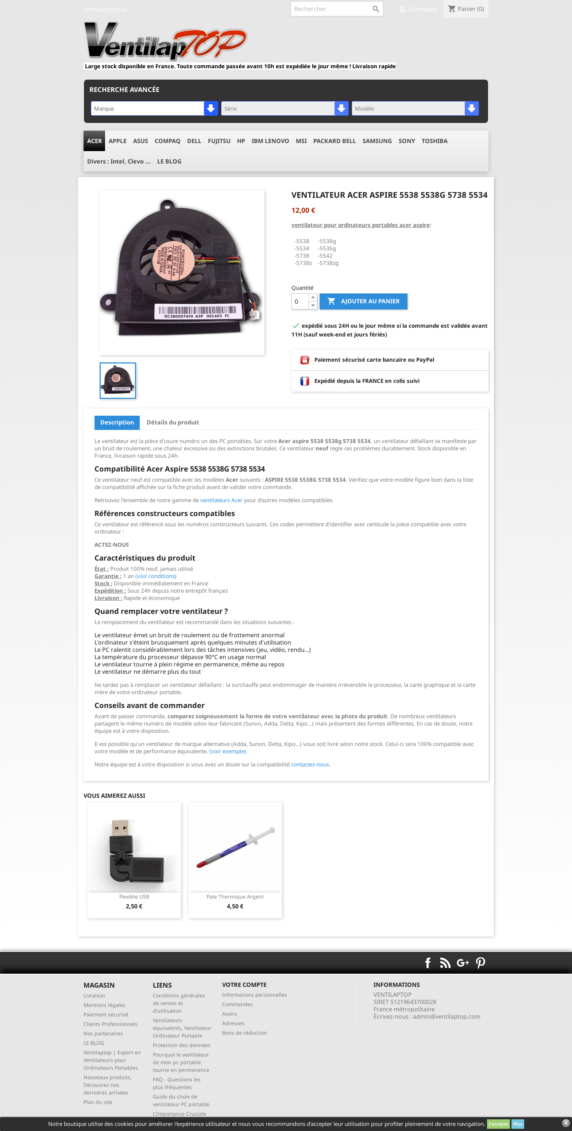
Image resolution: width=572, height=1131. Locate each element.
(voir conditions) (156, 576)
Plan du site (98, 1102)
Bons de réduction (244, 1032)
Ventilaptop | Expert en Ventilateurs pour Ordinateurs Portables (112, 1060)
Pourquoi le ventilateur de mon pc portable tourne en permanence (181, 1062)
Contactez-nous (105, 9)
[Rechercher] (336, 8)
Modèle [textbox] (364, 108)
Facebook (428, 962)
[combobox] (154, 108)
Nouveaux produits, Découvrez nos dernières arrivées (108, 1085)
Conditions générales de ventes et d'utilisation (179, 1003)
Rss (445, 962)
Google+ (463, 962)
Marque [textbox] (104, 108)
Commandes (237, 1004)
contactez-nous (310, 764)
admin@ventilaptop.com (446, 1016)
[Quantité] (300, 301)
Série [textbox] (230, 108)
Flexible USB (134, 896)
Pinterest (480, 962)
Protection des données (181, 1045)
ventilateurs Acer (221, 500)
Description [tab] (117, 422)
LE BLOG (94, 1042)
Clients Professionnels (111, 1023)
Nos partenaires (103, 1033)
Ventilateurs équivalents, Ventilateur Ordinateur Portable (182, 1028)
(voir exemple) (227, 751)
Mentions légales (104, 1004)
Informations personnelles (254, 994)
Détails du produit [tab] (173, 422)
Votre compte (244, 985)
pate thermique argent (235, 896)
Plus (517, 1124)
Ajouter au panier (363, 301)
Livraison (94, 995)
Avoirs (229, 1013)
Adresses (233, 1023)
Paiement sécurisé (106, 1014)
